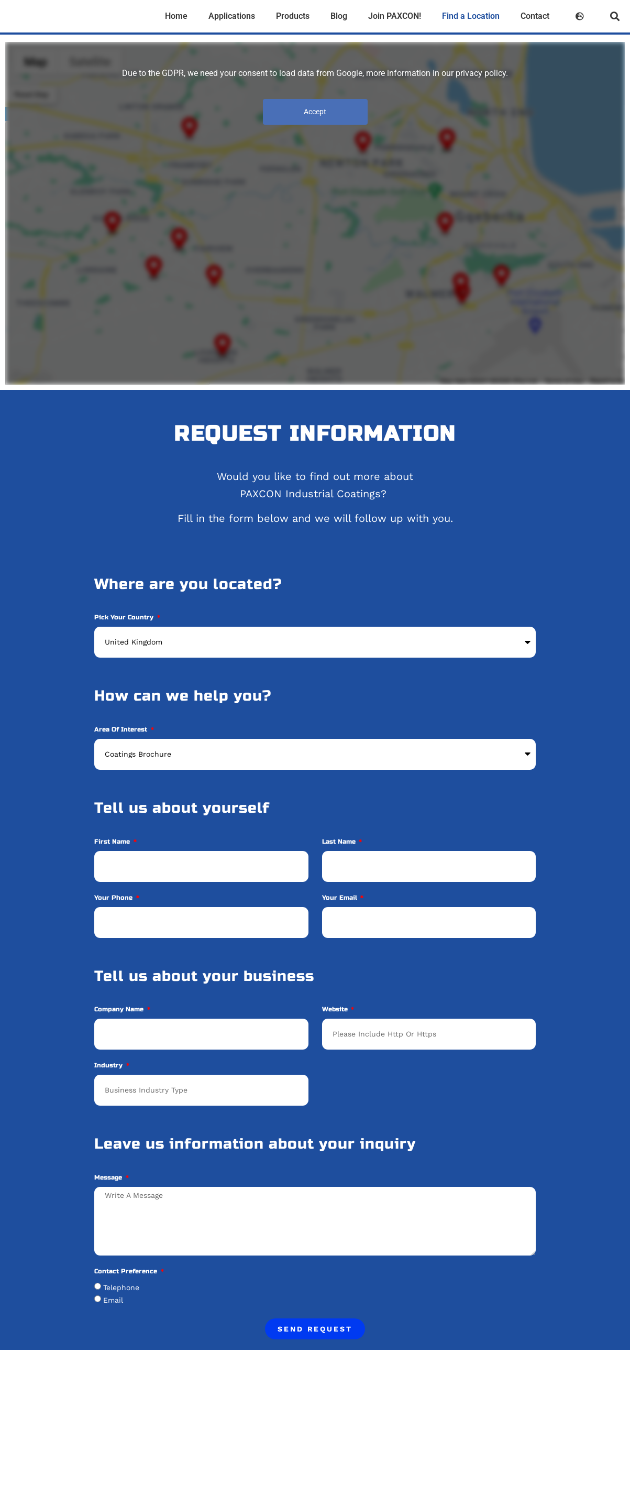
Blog (338, 16)
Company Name (120, 1009)
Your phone (114, 897)
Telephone (121, 1287)
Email (113, 1300)
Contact (535, 16)
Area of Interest (121, 729)
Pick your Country (125, 617)
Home (176, 16)
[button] (615, 16)
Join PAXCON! (394, 16)
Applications (231, 16)
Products (293, 16)
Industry (109, 1065)
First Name (113, 841)
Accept (315, 111)
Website (336, 1009)
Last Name (340, 841)
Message (109, 1177)
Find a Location (471, 16)
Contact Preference (126, 1271)
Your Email (340, 897)
